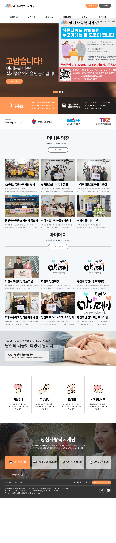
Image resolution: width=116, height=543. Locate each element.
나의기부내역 (92, 6)
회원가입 (79, 482)
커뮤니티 (67, 17)
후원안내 (14, 17)
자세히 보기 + (58, 150)
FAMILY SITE (101, 482)
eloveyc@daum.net (43, 491)
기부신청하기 (105, 6)
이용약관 (8, 482)
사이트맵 (87, 482)
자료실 (84, 17)
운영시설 (49, 17)
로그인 (72, 482)
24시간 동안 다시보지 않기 (107, 21)
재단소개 (102, 17)
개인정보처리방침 (21, 482)
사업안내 (31, 17)
